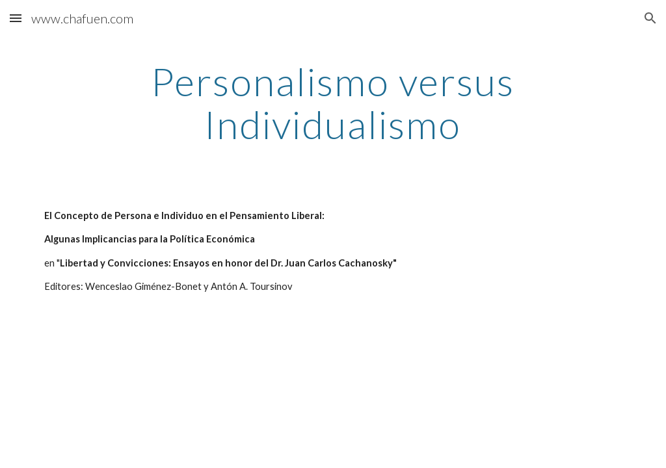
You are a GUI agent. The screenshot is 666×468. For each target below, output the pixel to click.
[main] (332, 103)
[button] (15, 18)
